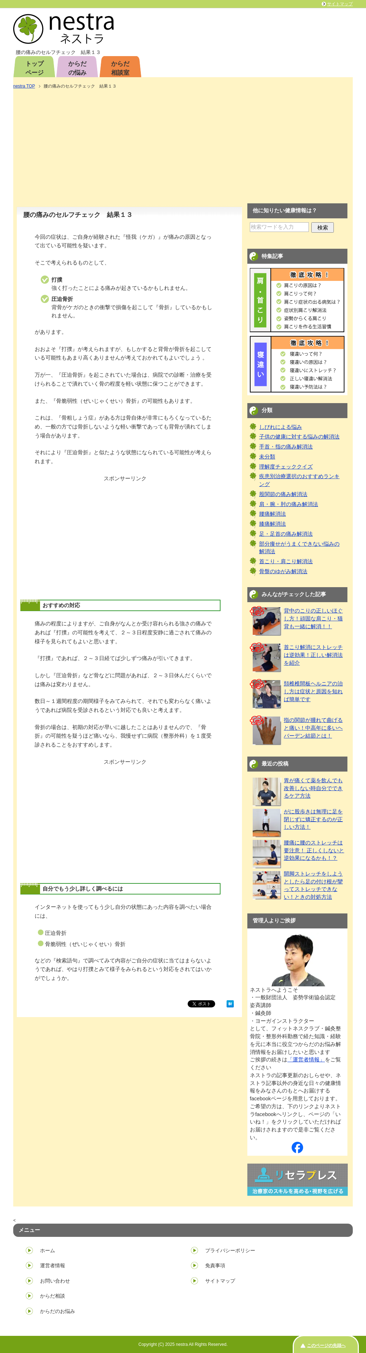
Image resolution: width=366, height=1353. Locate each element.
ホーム (47, 1250)
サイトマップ (220, 1281)
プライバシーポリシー (230, 1250)
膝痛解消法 (272, 524)
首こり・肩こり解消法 (286, 561)
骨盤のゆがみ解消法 (283, 571)
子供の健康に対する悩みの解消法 (299, 437)
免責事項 (215, 1265)
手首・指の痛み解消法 (286, 447)
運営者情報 (52, 1265)
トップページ (34, 68)
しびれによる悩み (280, 427)
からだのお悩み (57, 1311)
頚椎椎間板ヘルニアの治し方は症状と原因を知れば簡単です (313, 691)
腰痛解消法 (272, 514)
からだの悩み (77, 68)
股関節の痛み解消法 (283, 494)
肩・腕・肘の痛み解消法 (288, 504)
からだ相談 (52, 1296)
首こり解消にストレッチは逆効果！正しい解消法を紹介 (313, 655)
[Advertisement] (183, 147)
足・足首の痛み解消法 (286, 534)
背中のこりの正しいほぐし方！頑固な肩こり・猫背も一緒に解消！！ (313, 618)
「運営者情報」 (306, 1059)
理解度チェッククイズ (286, 467)
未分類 (267, 457)
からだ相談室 (120, 68)
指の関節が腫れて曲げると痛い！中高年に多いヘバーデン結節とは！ (313, 728)
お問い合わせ (55, 1281)
